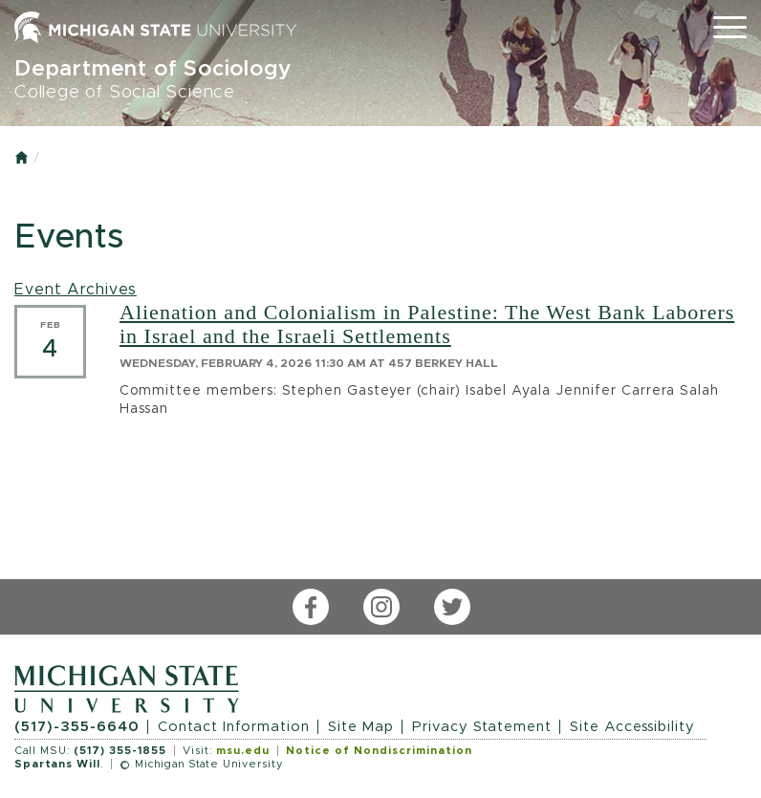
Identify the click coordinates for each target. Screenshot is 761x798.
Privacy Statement (482, 727)
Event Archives (75, 289)
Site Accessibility (632, 727)
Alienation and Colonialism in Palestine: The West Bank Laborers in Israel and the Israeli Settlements (427, 323)
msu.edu (243, 750)
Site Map (361, 727)
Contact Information (234, 727)
